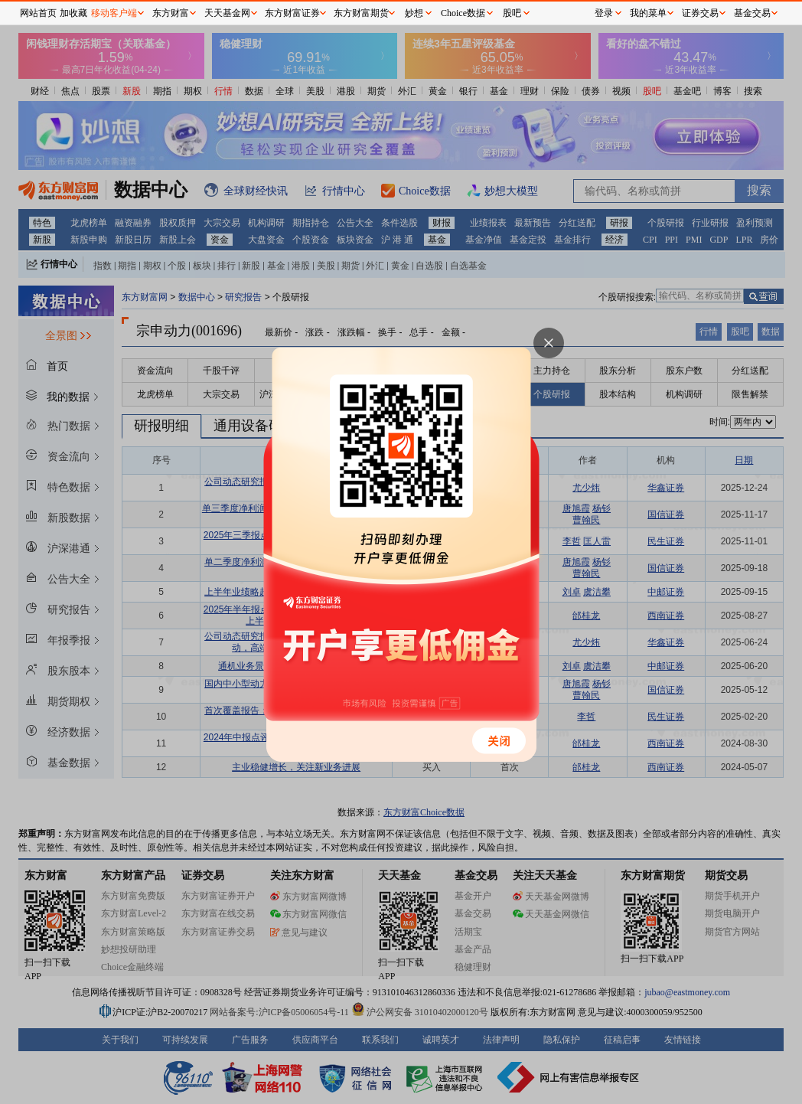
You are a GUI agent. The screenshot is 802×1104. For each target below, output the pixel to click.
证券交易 (700, 13)
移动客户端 (114, 13)
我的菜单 (648, 13)
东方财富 (170, 13)
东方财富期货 (361, 13)
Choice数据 (463, 13)
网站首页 (38, 13)
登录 (604, 13)
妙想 (414, 13)
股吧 (512, 13)
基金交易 (752, 13)
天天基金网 (227, 13)
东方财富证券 (292, 13)
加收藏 (73, 13)
